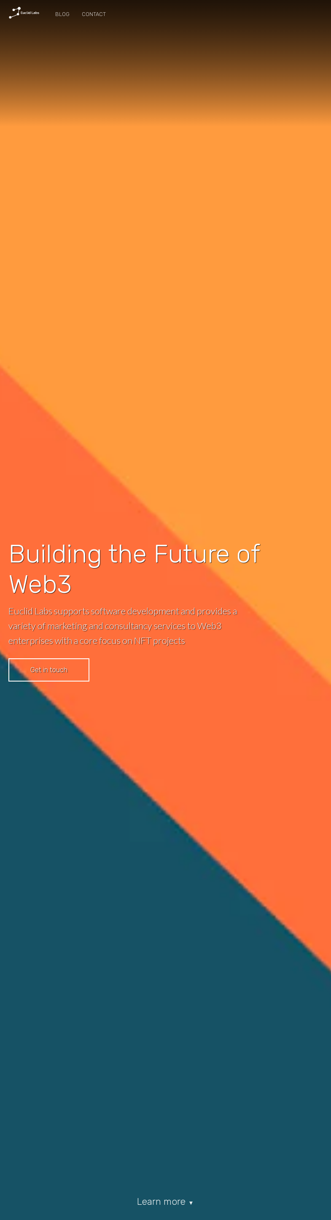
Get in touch (48, 670)
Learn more (165, 1201)
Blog (62, 14)
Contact (94, 14)
